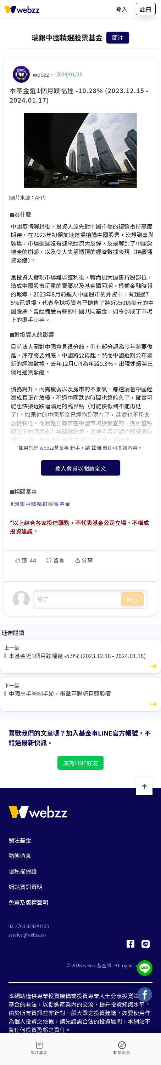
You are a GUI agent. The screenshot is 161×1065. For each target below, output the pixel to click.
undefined (77, 599)
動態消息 (20, 855)
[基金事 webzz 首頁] (22, 9)
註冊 (146, 9)
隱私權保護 (23, 871)
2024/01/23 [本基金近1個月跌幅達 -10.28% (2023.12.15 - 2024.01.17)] (69, 74)
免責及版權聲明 (28, 902)
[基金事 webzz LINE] (145, 946)
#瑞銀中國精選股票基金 (41, 503)
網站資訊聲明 (26, 886)
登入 (122, 9)
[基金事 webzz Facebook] (130, 946)
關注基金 (20, 840)
